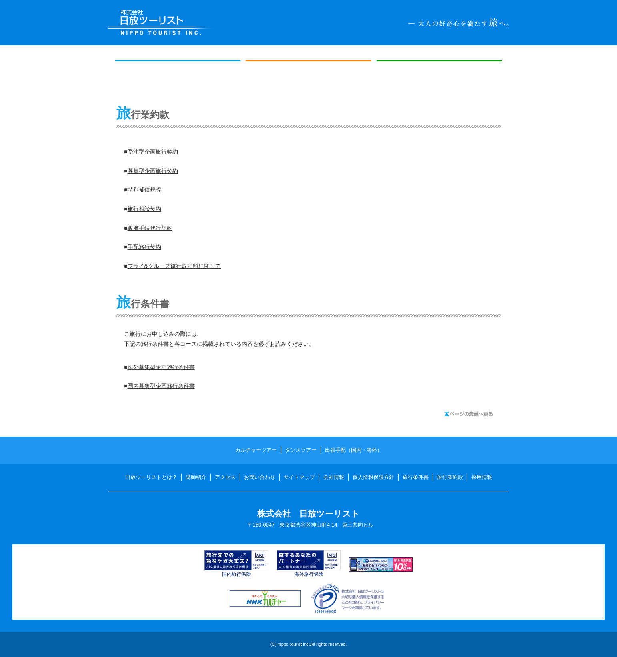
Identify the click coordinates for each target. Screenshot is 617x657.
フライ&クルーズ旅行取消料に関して (174, 266)
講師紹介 (196, 477)
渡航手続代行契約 (150, 228)
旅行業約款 (450, 477)
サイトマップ (299, 477)
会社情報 (333, 477)
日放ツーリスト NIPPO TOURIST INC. (163, 22)
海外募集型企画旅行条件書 (161, 367)
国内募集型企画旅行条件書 (161, 386)
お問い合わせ (259, 477)
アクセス (225, 477)
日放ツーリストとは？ (151, 477)
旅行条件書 (416, 477)
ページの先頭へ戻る (468, 414)
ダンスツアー (308, 77)
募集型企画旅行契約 (153, 171)
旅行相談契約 (144, 209)
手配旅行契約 (144, 247)
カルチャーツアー (178, 77)
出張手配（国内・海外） (439, 77)
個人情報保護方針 (373, 477)
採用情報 (481, 477)
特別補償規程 (144, 189)
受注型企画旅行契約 (153, 151)
